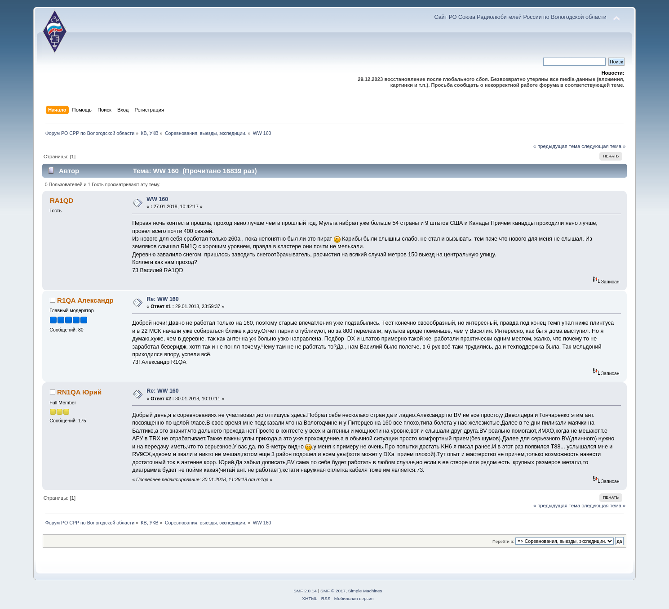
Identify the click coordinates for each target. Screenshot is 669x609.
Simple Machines (365, 590)
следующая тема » (603, 146)
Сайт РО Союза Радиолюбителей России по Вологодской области (520, 17)
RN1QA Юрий (79, 392)
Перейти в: (503, 541)
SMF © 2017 (333, 590)
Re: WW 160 (162, 299)
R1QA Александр (85, 300)
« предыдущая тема (556, 146)
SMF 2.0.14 (305, 590)
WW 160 (157, 199)
